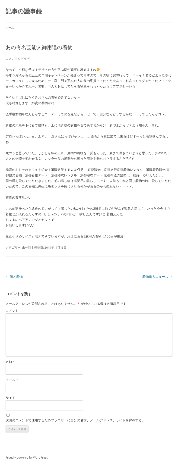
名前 (10, 362)
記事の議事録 (24, 11)
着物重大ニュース (157, 276)
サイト (10, 397)
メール (12, 380)
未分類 (26, 247)
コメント (12, 310)
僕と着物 (14, 276)
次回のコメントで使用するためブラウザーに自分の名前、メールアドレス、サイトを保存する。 (75, 420)
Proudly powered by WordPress (27, 458)
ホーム (10, 27)
